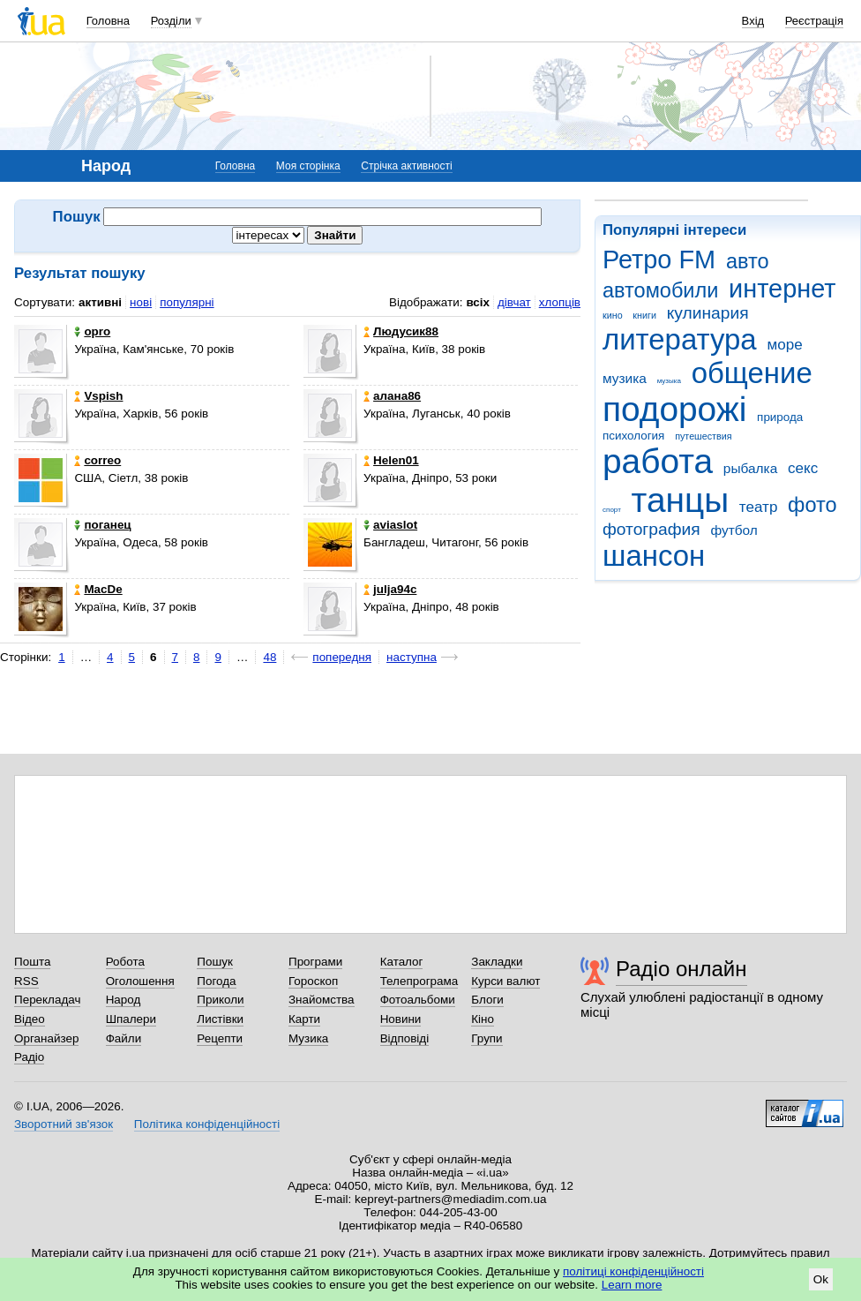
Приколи (220, 999)
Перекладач (47, 999)
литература (680, 339)
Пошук (215, 961)
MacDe (98, 589)
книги (644, 315)
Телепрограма (419, 981)
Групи (486, 1038)
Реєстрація (814, 20)
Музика (308, 1038)
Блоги (487, 999)
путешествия (703, 436)
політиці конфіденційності (633, 1271)
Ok (820, 1279)
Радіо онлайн (681, 969)
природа (780, 417)
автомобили (660, 290)
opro (92, 331)
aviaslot (390, 524)
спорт (612, 510)
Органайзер (46, 1038)
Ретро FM (659, 259)
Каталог (401, 961)
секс (803, 468)
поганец (102, 524)
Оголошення (140, 981)
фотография (651, 529)
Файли (124, 1038)
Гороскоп (313, 981)
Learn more (632, 1284)
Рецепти (220, 1038)
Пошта (32, 961)
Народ (123, 999)
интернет (782, 288)
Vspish (98, 395)
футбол (733, 530)
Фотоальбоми (417, 999)
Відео (29, 1019)
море (784, 344)
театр (758, 507)
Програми (315, 961)
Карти (304, 1019)
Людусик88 (400, 331)
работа (658, 461)
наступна (411, 657)
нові (141, 302)
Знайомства (321, 999)
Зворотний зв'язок (63, 1124)
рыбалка (750, 468)
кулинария (708, 313)
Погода (216, 981)
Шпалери (131, 1019)
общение (752, 373)
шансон (654, 555)
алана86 (392, 395)
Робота (125, 961)
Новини (401, 1019)
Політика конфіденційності (207, 1124)
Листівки (220, 1019)
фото (812, 504)
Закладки (496, 961)
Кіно (482, 1019)
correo (97, 460)
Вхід (753, 20)
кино (613, 315)
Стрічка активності (406, 166)
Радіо (29, 1057)
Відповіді (405, 1038)
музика (625, 378)
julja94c (389, 589)
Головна (108, 20)
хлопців (559, 302)
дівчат (514, 302)
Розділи (171, 20)
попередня (341, 657)
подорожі (674, 409)
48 (269, 657)
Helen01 (391, 460)
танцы (681, 500)
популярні (186, 302)
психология (633, 435)
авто (747, 261)
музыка (669, 381)
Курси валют (505, 981)
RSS (26, 981)
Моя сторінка (308, 166)
